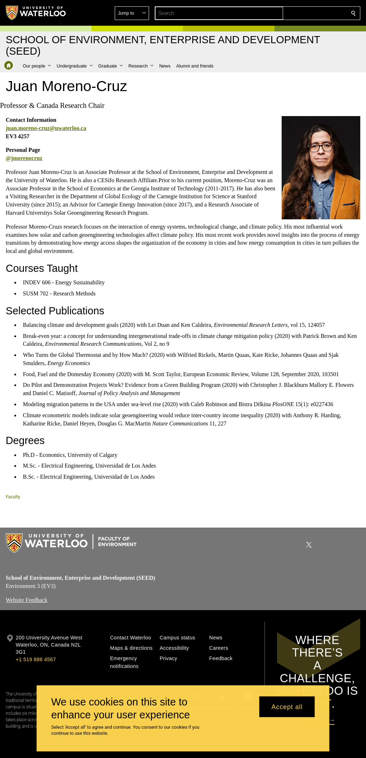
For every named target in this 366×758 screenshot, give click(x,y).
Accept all (287, 706)
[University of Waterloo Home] (36, 13)
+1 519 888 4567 (36, 659)
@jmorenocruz (24, 158)
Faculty (13, 496)
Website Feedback (26, 600)
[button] (301, 13)
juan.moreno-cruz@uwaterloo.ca (46, 128)
